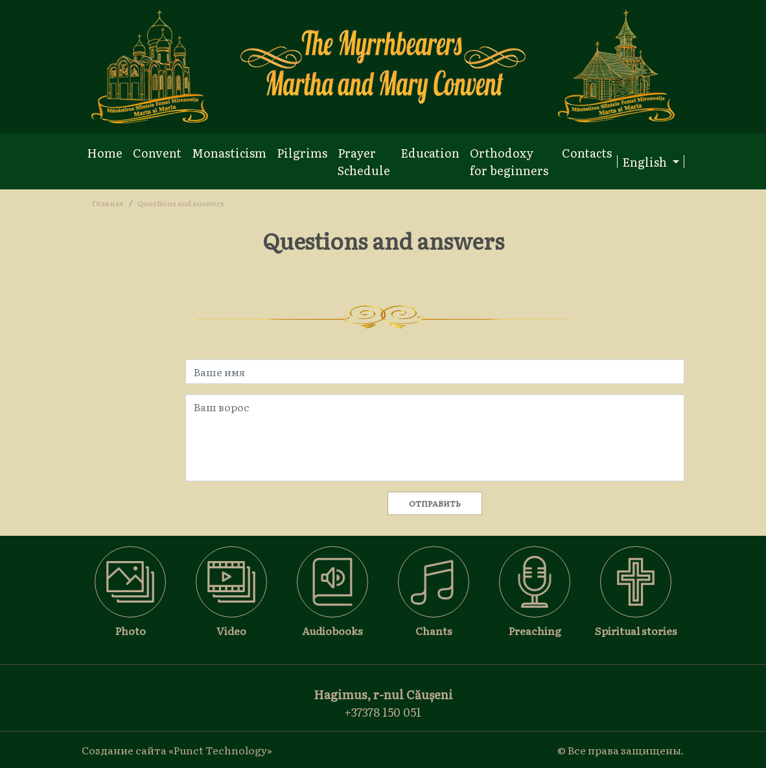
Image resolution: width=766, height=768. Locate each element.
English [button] (645, 162)
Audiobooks (332, 630)
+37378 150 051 (383, 712)
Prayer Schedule (364, 161)
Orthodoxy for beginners (509, 161)
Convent (157, 153)
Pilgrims (302, 153)
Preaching (535, 630)
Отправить (435, 503)
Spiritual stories (636, 630)
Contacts (587, 153)
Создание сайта (124, 750)
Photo (130, 630)
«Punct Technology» (220, 750)
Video (231, 630)
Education (429, 153)
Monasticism (229, 153)
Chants (433, 630)
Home (104, 153)
